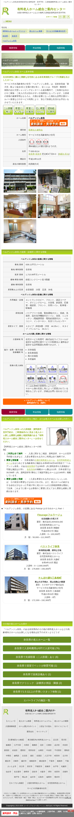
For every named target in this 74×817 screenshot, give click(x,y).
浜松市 (34, 772)
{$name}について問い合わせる (49, 122)
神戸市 (16, 777)
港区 (32, 756)
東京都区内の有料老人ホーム (39, 740)
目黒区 (39, 756)
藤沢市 (24, 761)
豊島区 (67, 750)
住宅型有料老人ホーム (56, 783)
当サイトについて (61, 726)
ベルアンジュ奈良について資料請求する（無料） (38, 401)
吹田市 (57, 772)
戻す (64, 16)
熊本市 (57, 777)
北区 (42, 745)
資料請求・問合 (10, 813)
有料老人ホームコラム (42, 721)
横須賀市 (42, 761)
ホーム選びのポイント (27, 726)
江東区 (49, 745)
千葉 (67, 761)
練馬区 (16, 756)
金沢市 (32, 777)
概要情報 (13, 48)
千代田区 (57, 750)
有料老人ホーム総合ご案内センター (41, 10)
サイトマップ (42, 732)
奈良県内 (31, 466)
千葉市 (51, 761)
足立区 (55, 740)
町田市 (57, 756)
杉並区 (15, 750)
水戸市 (55, 766)
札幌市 (63, 766)
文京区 (24, 756)
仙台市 (8, 772)
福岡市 (49, 777)
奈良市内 (31, 469)
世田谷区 (31, 750)
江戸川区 (17, 745)
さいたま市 (11, 766)
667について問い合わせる (23, 500)
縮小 (60, 16)
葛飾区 (34, 745)
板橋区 (8, 745)
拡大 (68, 16)
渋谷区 (65, 745)
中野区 (8, 756)
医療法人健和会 (36, 130)
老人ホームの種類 (61, 721)
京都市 (65, 772)
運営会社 (30, 732)
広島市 (41, 777)
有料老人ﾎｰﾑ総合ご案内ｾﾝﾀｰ (40, 712)
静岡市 (26, 772)
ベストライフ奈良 (50, 546)
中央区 (49, 750)
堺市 (50, 772)
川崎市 (15, 761)
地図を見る (64, 154)
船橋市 (59, 761)
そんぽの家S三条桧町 (50, 577)
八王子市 (48, 756)
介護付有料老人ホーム (45, 460)
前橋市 (47, 766)
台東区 (41, 750)
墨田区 (23, 750)
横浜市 (7, 761)
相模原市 (32, 761)
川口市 (21, 766)
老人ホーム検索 (25, 721)
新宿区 (6, 750)
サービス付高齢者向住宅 (37, 788)
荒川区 (64, 740)
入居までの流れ (45, 726)
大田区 (26, 745)
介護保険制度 (11, 726)
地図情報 (61, 48)
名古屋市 (17, 772)
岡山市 (24, 777)
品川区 (57, 745)
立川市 (65, 756)
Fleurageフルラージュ (49, 514)
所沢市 (29, 766)
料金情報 (37, 48)
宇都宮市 (38, 766)
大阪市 (42, 772)
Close (71, 810)
